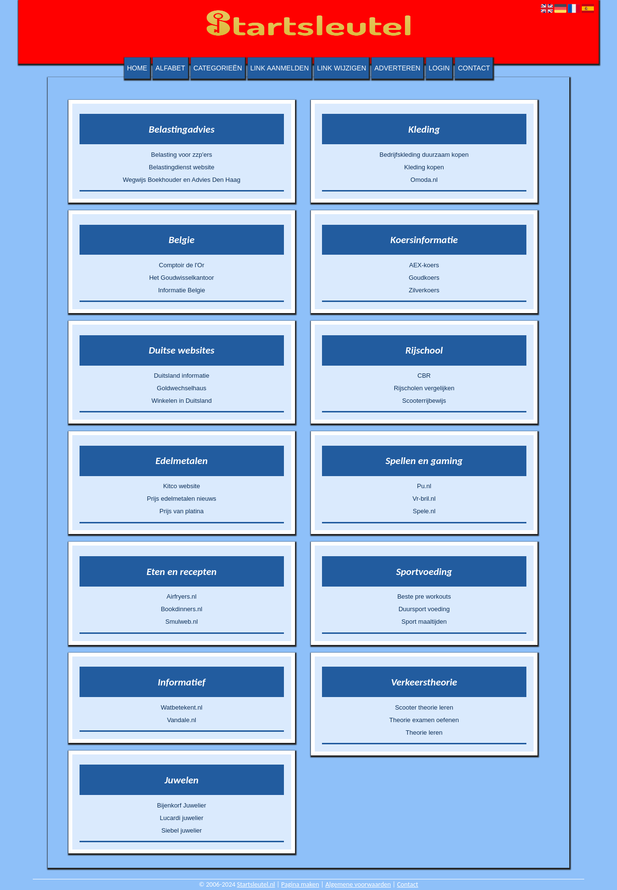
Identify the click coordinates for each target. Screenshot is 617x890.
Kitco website (181, 486)
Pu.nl (424, 486)
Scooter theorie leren (424, 707)
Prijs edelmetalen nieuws (181, 498)
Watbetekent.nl (181, 707)
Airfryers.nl (182, 596)
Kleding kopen (424, 167)
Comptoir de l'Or (181, 265)
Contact (474, 68)
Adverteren (397, 68)
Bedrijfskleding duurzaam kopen (424, 154)
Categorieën (217, 68)
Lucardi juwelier (181, 818)
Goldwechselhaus (181, 388)
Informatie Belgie (181, 290)
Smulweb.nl (181, 621)
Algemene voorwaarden (358, 884)
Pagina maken (300, 884)
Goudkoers (424, 277)
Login (439, 68)
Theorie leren (424, 732)
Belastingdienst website (182, 167)
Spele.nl (424, 511)
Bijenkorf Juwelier (181, 805)
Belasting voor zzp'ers (181, 154)
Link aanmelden (279, 68)
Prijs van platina (182, 511)
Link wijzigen (341, 68)
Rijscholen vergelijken (424, 388)
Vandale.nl (181, 720)
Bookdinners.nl (181, 609)
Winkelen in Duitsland (181, 400)
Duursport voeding (424, 609)
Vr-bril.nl (424, 498)
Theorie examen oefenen (424, 720)
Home (137, 68)
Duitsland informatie (181, 375)
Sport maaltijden (424, 621)
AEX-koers (424, 265)
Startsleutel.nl (256, 884)
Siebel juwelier (181, 830)
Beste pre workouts (424, 596)
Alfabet (170, 68)
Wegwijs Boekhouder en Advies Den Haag (182, 179)
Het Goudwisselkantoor (181, 277)
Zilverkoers (424, 290)
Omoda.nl (424, 179)
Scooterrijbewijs (424, 400)
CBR (423, 375)
